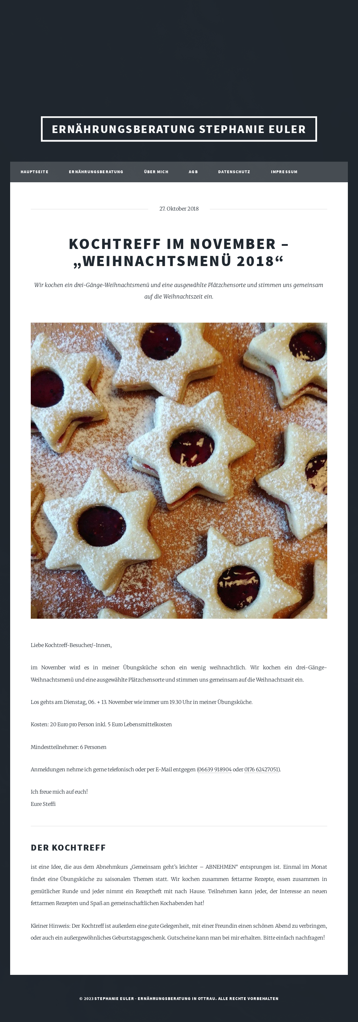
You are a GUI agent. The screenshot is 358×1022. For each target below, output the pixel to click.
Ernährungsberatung (96, 173)
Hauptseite (35, 173)
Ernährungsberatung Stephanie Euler (179, 131)
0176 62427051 (261, 769)
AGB (193, 173)
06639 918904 (215, 769)
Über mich (156, 173)
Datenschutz (234, 173)
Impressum (284, 173)
